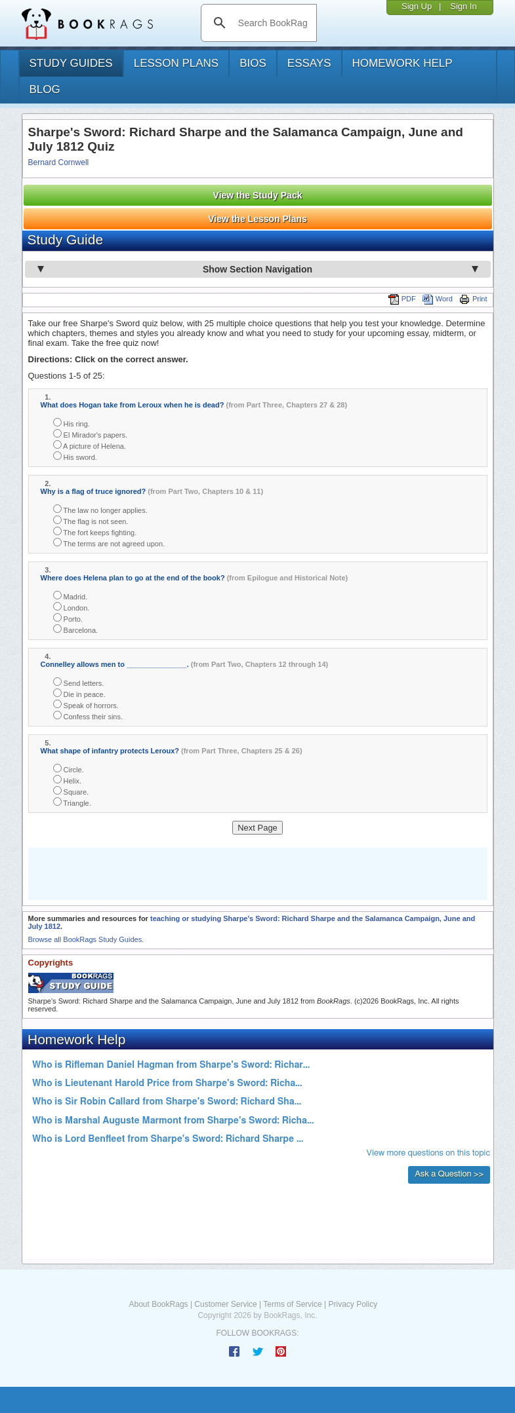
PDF (402, 299)
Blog (45, 89)
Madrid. (70, 596)
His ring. (71, 423)
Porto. (68, 618)
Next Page (257, 828)
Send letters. (78, 682)
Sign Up (417, 6)
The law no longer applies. (100, 509)
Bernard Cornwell (58, 162)
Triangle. (72, 802)
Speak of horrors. (86, 704)
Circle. (68, 769)
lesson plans (176, 63)
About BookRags (158, 1304)
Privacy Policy (352, 1304)
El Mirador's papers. (90, 434)
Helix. (67, 780)
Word (437, 299)
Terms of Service (292, 1304)
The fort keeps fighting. (95, 532)
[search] (272, 23)
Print (473, 299)
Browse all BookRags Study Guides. (86, 939)
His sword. (75, 456)
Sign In (463, 6)
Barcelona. (75, 629)
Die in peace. (79, 693)
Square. (71, 791)
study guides (71, 63)
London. (71, 607)
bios (252, 63)
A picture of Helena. (89, 445)
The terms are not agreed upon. (109, 543)
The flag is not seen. (91, 520)
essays (309, 63)
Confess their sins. (88, 716)
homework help (402, 63)
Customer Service (225, 1304)
